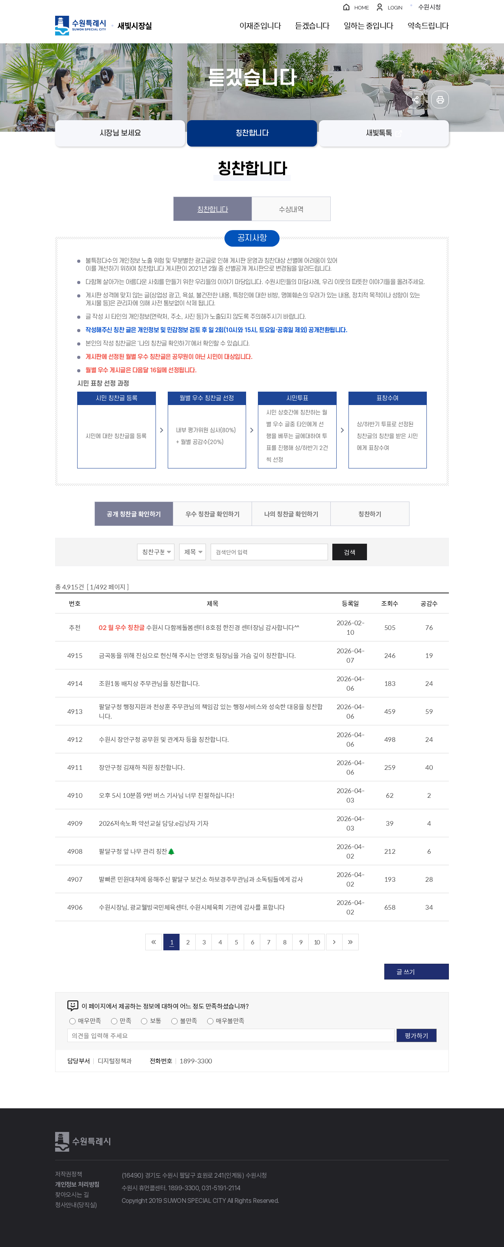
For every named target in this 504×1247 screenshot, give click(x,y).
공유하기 (415, 99)
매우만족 (89, 1020)
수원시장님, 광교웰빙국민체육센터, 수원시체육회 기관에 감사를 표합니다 (192, 907)
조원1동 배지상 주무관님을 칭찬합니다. (149, 683)
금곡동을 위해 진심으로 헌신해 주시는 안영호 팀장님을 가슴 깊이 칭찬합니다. (197, 655)
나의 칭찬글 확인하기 (291, 513)
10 (316, 941)
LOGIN (395, 8)
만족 (125, 1020)
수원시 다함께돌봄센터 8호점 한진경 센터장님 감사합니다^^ (222, 627)
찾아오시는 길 (72, 1195)
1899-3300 (183, 1188)
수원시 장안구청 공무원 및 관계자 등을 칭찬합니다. (164, 739)
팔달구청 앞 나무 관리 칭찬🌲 (137, 851)
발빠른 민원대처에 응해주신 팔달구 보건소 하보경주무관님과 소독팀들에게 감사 (201, 879)
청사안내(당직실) (76, 1205)
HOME (361, 8)
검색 (350, 552)
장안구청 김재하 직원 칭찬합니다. (141, 767)
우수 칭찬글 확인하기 (212, 513)
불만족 (188, 1020)
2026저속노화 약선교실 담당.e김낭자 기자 (153, 823)
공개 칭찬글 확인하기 (134, 513)
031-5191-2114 (221, 1188)
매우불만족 (230, 1020)
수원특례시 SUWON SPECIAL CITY (134, 25)
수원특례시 (82, 1142)
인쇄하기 (440, 99)
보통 (155, 1020)
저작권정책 (68, 1174)
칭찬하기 (369, 513)
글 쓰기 (406, 971)
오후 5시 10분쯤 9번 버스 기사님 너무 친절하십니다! (166, 795)
